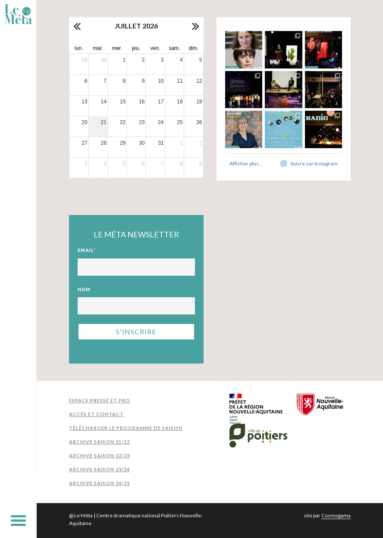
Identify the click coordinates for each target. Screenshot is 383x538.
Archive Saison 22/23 (99, 455)
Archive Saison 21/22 (99, 442)
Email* (87, 250)
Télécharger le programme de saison (125, 428)
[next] (195, 25)
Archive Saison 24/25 (99, 483)
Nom (84, 289)
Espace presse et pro (99, 400)
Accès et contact (96, 414)
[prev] (77, 25)
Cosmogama (336, 515)
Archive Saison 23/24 (99, 469)
